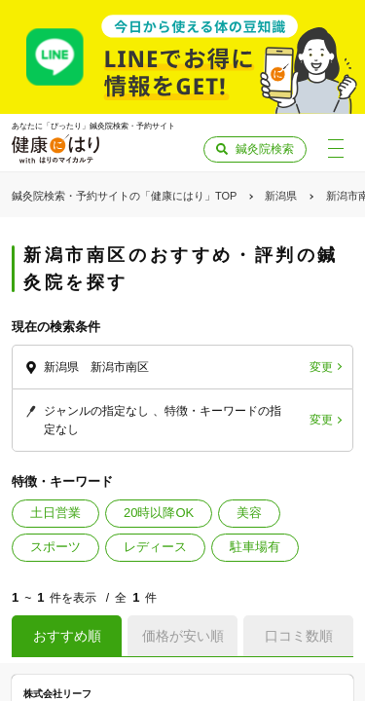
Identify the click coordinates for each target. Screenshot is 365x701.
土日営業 (55, 512)
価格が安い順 (183, 636)
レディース (155, 546)
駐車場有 (255, 546)
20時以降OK (159, 512)
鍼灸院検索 (265, 149)
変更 (321, 367)
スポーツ (55, 546)
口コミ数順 (299, 636)
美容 (249, 512)
